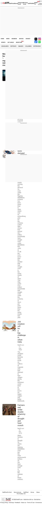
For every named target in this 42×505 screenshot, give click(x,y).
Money (16, 3)
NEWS (7, 38)
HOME (2, 38)
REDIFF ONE (19, 42)
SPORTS (3, 42)
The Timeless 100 (21, 493)
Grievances (39, 502)
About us (23, 502)
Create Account (40, 4)
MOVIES (21, 38)
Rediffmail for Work (7, 492)
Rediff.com (19, 499)
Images (20, 46)
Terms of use (30, 502)
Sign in (40, 1)
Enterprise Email (20, 3)
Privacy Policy (4, 502)
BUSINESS (14, 38)
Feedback (17, 502)
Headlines (5, 46)
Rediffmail (11, 3)
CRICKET (28, 38)
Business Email (25, 3)
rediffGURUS (31, 3)
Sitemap (11, 502)
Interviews (37, 46)
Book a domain (17, 492)
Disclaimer (37, 499)
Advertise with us (28, 499)
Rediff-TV (36, 3)
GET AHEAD (11, 42)
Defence (13, 46)
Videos (38, 492)
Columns (28, 46)
